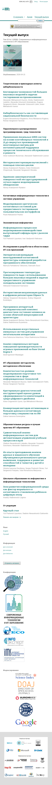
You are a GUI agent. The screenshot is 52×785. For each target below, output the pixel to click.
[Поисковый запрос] (27, 21)
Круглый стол (11, 510)
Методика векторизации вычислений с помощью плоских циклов (25, 164)
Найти (40, 20)
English (5, 531)
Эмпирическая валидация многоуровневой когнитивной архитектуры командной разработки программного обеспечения (24, 258)
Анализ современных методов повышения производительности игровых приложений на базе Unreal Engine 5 (24, 348)
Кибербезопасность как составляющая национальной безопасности (25, 114)
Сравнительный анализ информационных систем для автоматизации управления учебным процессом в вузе (24, 436)
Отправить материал (12, 563)
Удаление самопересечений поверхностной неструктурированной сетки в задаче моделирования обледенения (25, 180)
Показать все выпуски (11, 517)
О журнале (18, 17)
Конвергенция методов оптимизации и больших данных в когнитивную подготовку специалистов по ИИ (25, 411)
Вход (36, 1)
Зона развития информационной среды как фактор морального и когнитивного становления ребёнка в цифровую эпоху (26, 490)
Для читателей (8, 547)
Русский (6, 534)
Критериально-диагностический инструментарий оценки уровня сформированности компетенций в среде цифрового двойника (23, 394)
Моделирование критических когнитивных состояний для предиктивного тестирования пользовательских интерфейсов (21, 207)
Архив (29, 17)
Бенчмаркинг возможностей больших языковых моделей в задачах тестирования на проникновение (25, 94)
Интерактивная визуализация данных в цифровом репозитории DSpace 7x (25, 294)
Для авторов (7, 550)
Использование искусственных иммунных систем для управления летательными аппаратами (23, 332)
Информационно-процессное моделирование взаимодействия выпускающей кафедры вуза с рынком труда (25, 231)
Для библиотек (8, 553)
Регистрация (44, 1)
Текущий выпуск (41, 17)
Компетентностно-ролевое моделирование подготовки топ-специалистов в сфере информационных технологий (22, 375)
